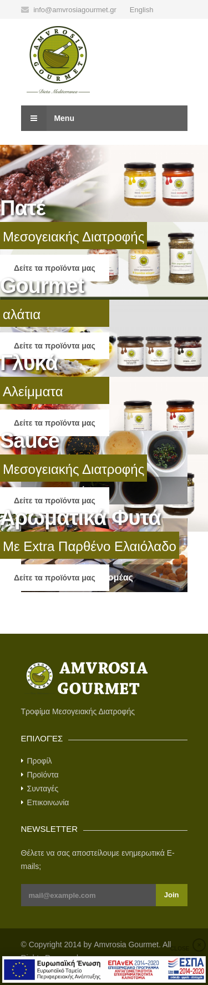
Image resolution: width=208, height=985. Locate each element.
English (142, 10)
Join (171, 895)
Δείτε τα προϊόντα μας (54, 268)
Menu (47, 118)
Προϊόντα (43, 774)
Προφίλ (39, 760)
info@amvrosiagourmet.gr (74, 10)
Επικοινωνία (48, 802)
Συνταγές (43, 788)
